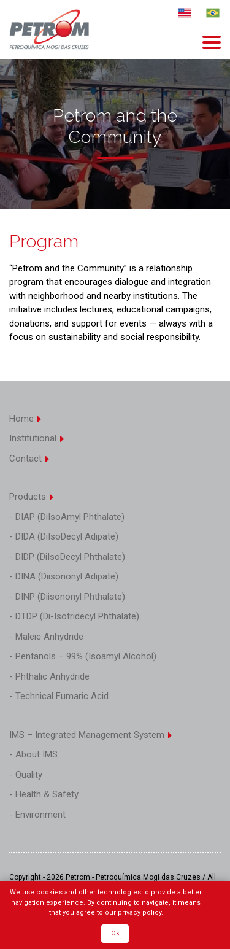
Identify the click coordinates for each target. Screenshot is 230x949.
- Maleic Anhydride (46, 636)
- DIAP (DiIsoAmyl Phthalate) (67, 516)
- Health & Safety (44, 794)
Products (32, 496)
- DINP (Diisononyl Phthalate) (67, 596)
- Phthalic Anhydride (49, 676)
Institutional (37, 438)
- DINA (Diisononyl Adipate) (63, 576)
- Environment (37, 814)
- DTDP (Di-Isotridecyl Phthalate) (74, 616)
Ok (115, 933)
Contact (29, 458)
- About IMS (33, 754)
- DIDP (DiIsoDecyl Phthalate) (67, 556)
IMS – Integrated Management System (91, 734)
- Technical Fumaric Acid (59, 696)
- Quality (25, 774)
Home (25, 418)
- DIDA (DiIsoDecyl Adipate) (63, 536)
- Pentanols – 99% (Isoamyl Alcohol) (82, 656)
